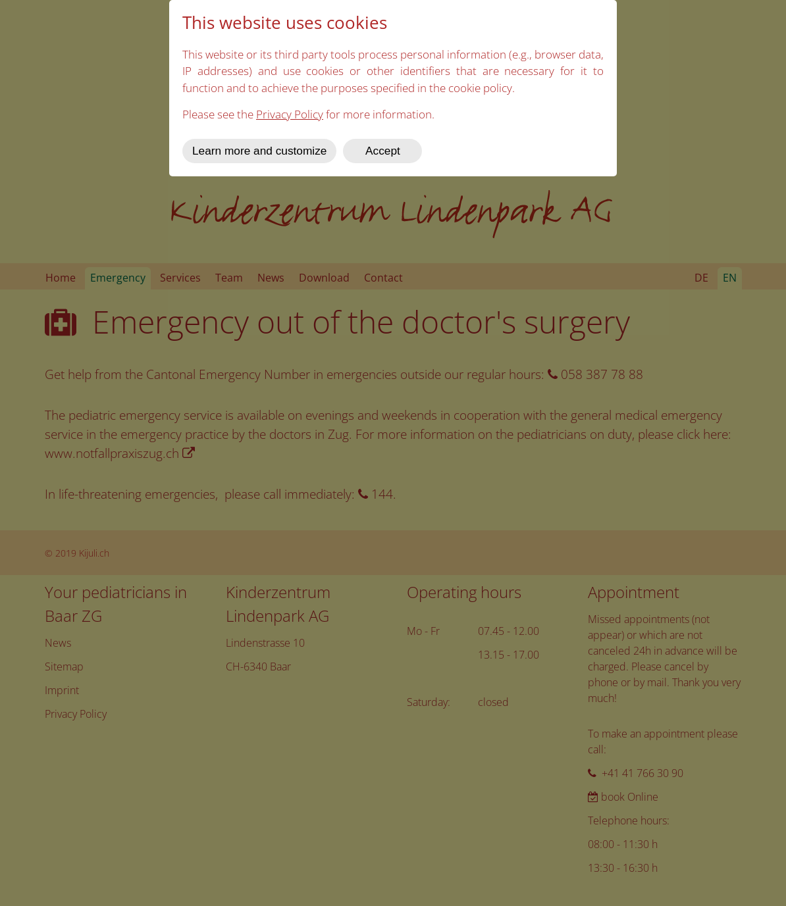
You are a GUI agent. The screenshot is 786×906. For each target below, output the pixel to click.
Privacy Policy (289, 114)
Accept (382, 150)
